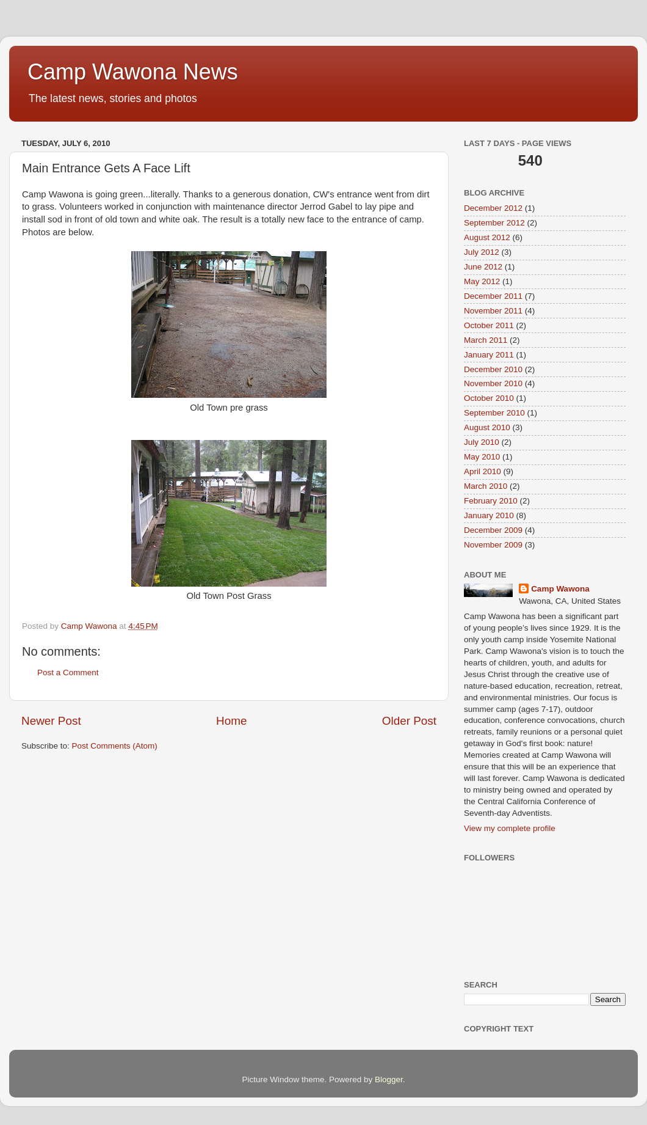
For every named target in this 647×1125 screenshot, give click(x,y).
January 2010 (489, 515)
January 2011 (489, 354)
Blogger (389, 1079)
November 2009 (493, 544)
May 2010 (482, 456)
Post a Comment (68, 672)
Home (231, 720)
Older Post (409, 720)
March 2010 (485, 486)
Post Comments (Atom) (114, 745)
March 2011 (485, 340)
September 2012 (494, 222)
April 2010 (482, 471)
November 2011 (493, 310)
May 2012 (482, 281)
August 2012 (487, 237)
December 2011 (493, 296)
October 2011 (489, 325)
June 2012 (483, 266)
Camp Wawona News (132, 71)
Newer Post (51, 720)
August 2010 (487, 427)
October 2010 (489, 398)
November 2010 (493, 383)
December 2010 (493, 369)
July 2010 (481, 442)
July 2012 (481, 252)
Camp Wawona (560, 588)
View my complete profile (509, 828)
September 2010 (494, 412)
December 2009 (493, 530)
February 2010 (491, 500)
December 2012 (493, 208)
